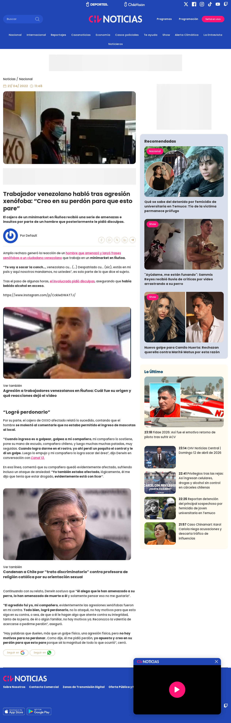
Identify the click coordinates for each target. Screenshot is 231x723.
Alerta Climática (186, 35)
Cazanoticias (81, 35)
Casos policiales (127, 35)
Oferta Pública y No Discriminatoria (134, 687)
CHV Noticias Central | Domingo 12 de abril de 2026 (200, 503)
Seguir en (16, 652)
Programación (188, 19)
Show (166, 35)
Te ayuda (150, 35)
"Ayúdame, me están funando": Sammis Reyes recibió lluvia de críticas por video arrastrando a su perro (178, 332)
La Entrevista (213, 35)
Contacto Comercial (44, 687)
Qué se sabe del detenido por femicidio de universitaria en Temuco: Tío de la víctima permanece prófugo (180, 260)
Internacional (36, 35)
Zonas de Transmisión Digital (84, 687)
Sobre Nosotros (14, 687)
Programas (164, 19)
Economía (103, 35)
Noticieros (115, 44)
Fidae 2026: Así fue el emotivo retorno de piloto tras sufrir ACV (179, 487)
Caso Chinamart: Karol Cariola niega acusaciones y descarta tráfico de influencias (200, 585)
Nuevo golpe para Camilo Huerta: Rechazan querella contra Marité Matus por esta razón (182, 403)
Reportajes (58, 35)
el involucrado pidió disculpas (72, 281)
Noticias (9, 79)
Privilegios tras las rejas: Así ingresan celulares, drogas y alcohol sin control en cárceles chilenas (201, 534)
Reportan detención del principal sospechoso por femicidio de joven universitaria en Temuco (200, 559)
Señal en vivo (213, 19)
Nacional (15, 35)
